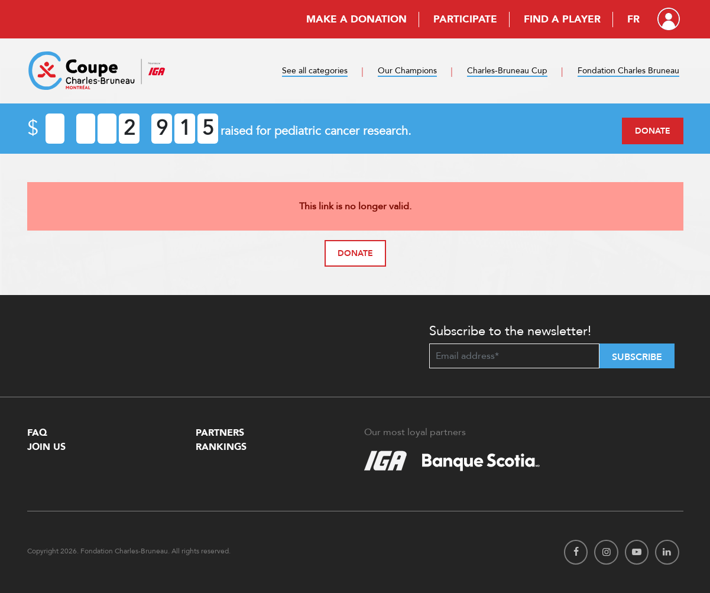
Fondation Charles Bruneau (628, 70)
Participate (465, 19)
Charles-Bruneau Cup (507, 70)
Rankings (221, 446)
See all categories (315, 70)
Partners (220, 432)
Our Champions (407, 70)
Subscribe (637, 357)
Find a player (562, 19)
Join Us (46, 446)
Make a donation (356, 19)
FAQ (37, 432)
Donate (652, 131)
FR (633, 19)
